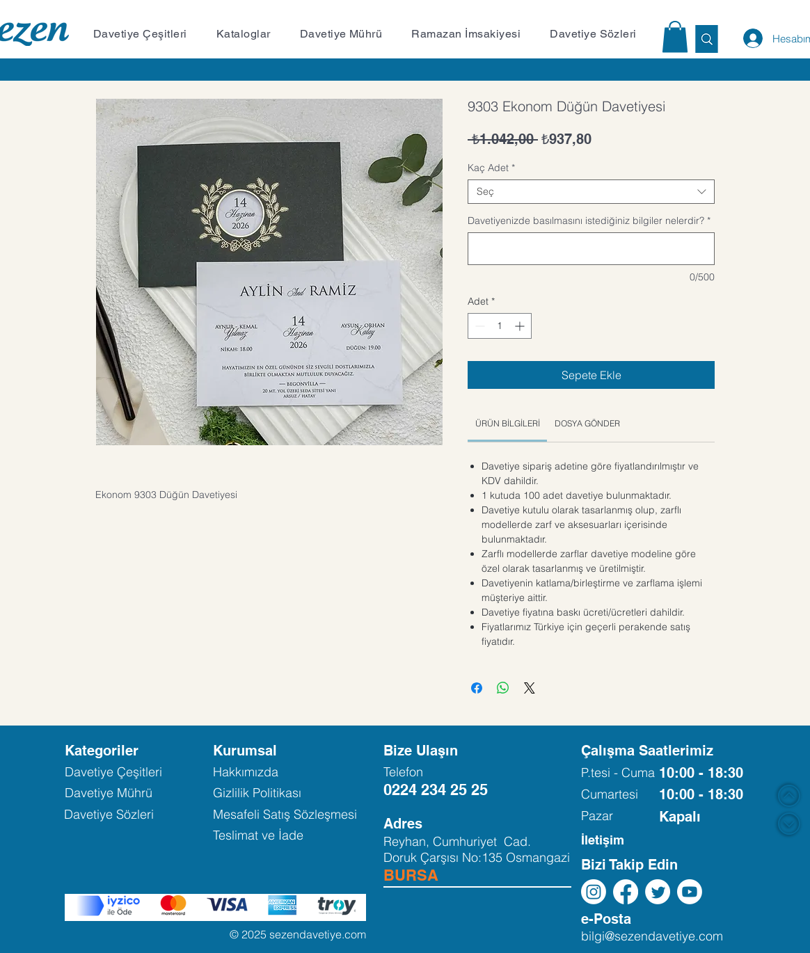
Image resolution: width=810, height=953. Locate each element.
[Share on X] (529, 688)
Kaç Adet (491, 168)
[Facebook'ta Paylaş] (476, 688)
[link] (507, 423)
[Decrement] (478, 326)
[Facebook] (625, 891)
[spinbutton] (499, 326)
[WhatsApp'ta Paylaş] (503, 688)
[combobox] (591, 191)
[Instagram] (593, 891)
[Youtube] (689, 891)
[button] (147, 34)
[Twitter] (657, 891)
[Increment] (521, 326)
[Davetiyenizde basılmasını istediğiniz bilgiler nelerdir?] (591, 249)
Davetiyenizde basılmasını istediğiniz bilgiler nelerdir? (589, 221)
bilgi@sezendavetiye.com (652, 936)
